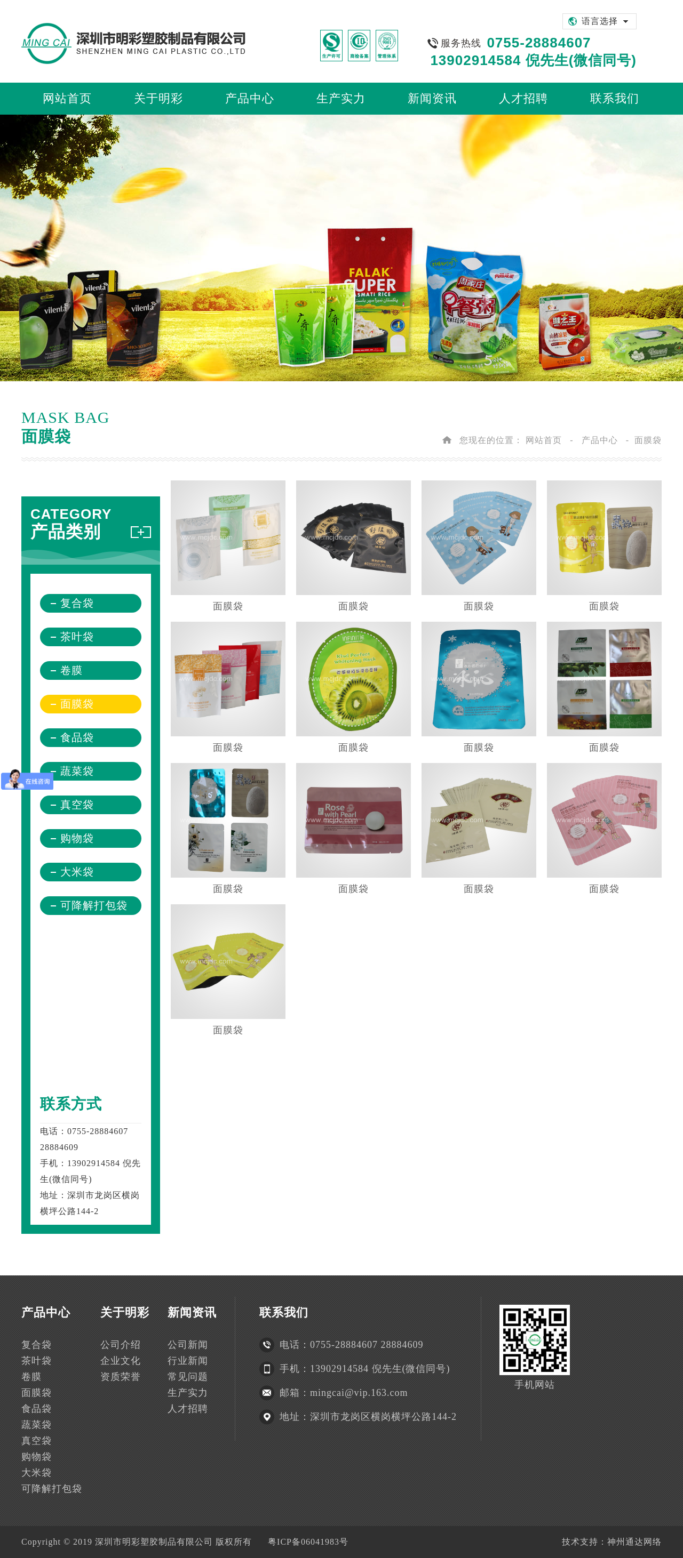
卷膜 (71, 670)
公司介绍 (120, 1344)
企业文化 (120, 1360)
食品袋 (77, 737)
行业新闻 (188, 1360)
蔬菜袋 (77, 771)
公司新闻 (188, 1344)
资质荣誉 (120, 1376)
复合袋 (77, 603)
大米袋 (77, 872)
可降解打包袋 (94, 905)
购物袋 (77, 838)
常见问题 (188, 1376)
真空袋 (77, 804)
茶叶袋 (77, 637)
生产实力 (188, 1392)
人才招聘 (188, 1408)
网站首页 (544, 440)
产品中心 (600, 440)
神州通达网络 (634, 1541)
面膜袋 (77, 704)
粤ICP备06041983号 (308, 1541)
